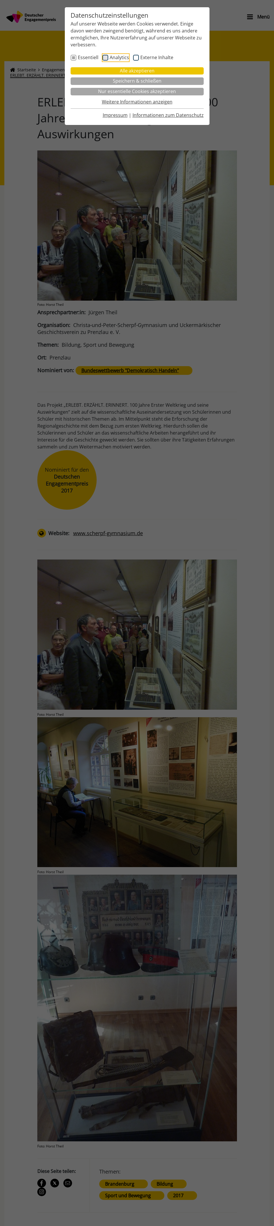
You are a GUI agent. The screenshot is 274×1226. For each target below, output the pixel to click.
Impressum (115, 115)
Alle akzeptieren (137, 71)
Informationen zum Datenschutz (168, 115)
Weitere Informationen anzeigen (137, 102)
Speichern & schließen (137, 81)
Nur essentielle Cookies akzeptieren (137, 91)
